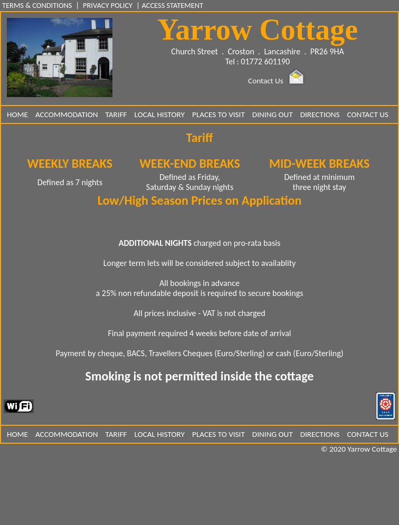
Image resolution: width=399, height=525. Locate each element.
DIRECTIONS (320, 114)
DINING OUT (272, 114)
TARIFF (116, 114)
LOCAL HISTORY (160, 114)
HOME (17, 114)
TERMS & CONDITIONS (38, 5)
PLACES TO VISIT (218, 114)
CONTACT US (367, 114)
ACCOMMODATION (66, 114)
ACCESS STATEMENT (172, 5)
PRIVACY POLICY (107, 5)
